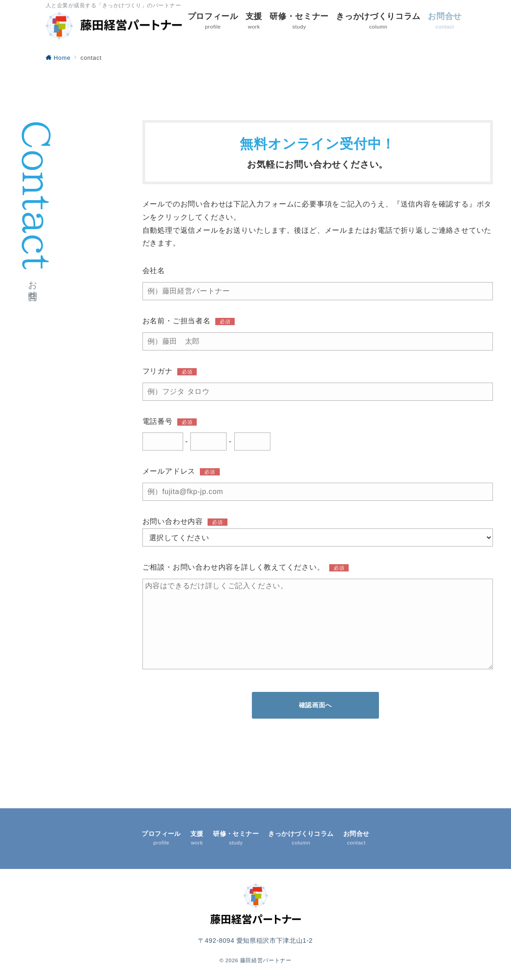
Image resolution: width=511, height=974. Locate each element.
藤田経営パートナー (266, 960)
